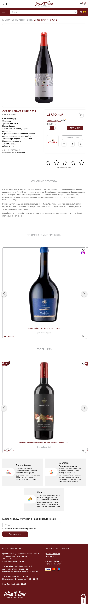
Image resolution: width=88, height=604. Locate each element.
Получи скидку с (56, 120)
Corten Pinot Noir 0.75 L (45, 20)
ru (84, 12)
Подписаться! (15, 534)
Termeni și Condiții (54, 561)
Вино (14, 20)
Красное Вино (25, 20)
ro (81, 12)
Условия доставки (72, 137)
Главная (6, 20)
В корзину (75, 128)
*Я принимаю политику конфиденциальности (21, 528)
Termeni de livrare (53, 564)
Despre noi (50, 556)
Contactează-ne (53, 553)
